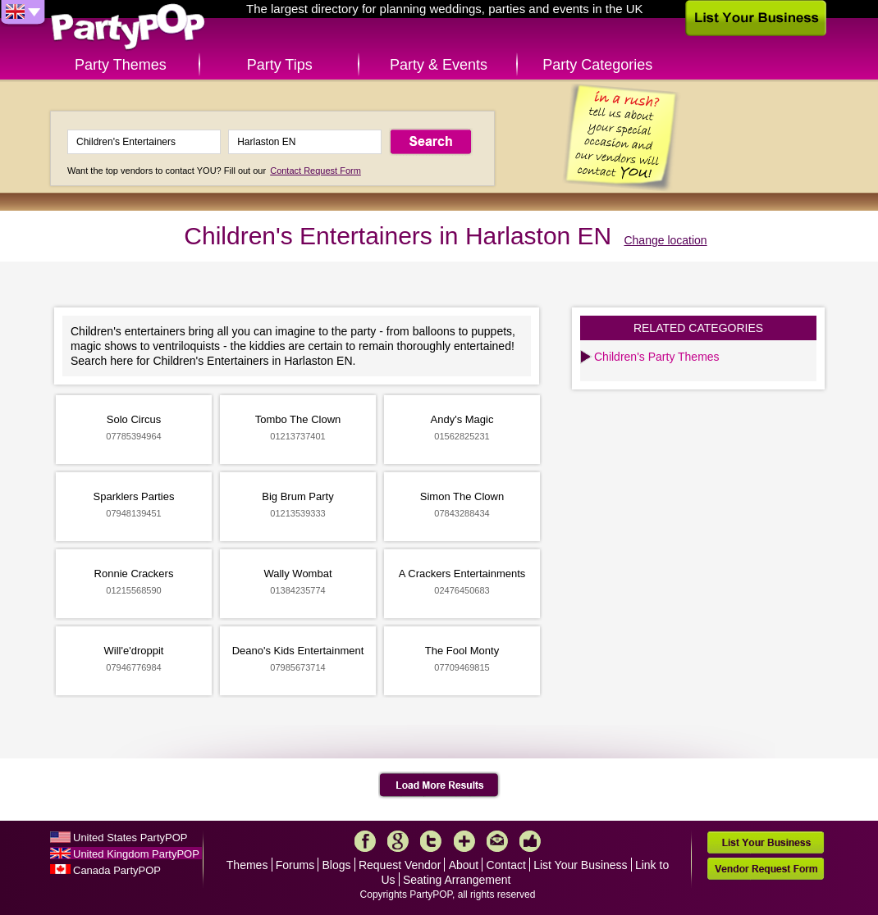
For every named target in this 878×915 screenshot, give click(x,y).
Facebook (365, 841)
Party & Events (438, 65)
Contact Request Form (315, 170)
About (464, 865)
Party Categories (597, 65)
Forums (295, 865)
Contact (506, 865)
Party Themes (121, 65)
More (464, 841)
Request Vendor (400, 865)
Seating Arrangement (457, 879)
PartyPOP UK (128, 27)
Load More (439, 785)
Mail (497, 841)
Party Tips (280, 65)
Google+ (398, 841)
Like (530, 841)
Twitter (430, 841)
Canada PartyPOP (117, 870)
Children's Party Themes (657, 356)
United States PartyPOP (130, 837)
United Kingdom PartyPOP (136, 854)
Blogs (336, 865)
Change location (665, 240)
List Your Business (580, 865)
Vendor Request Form (766, 869)
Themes (247, 865)
